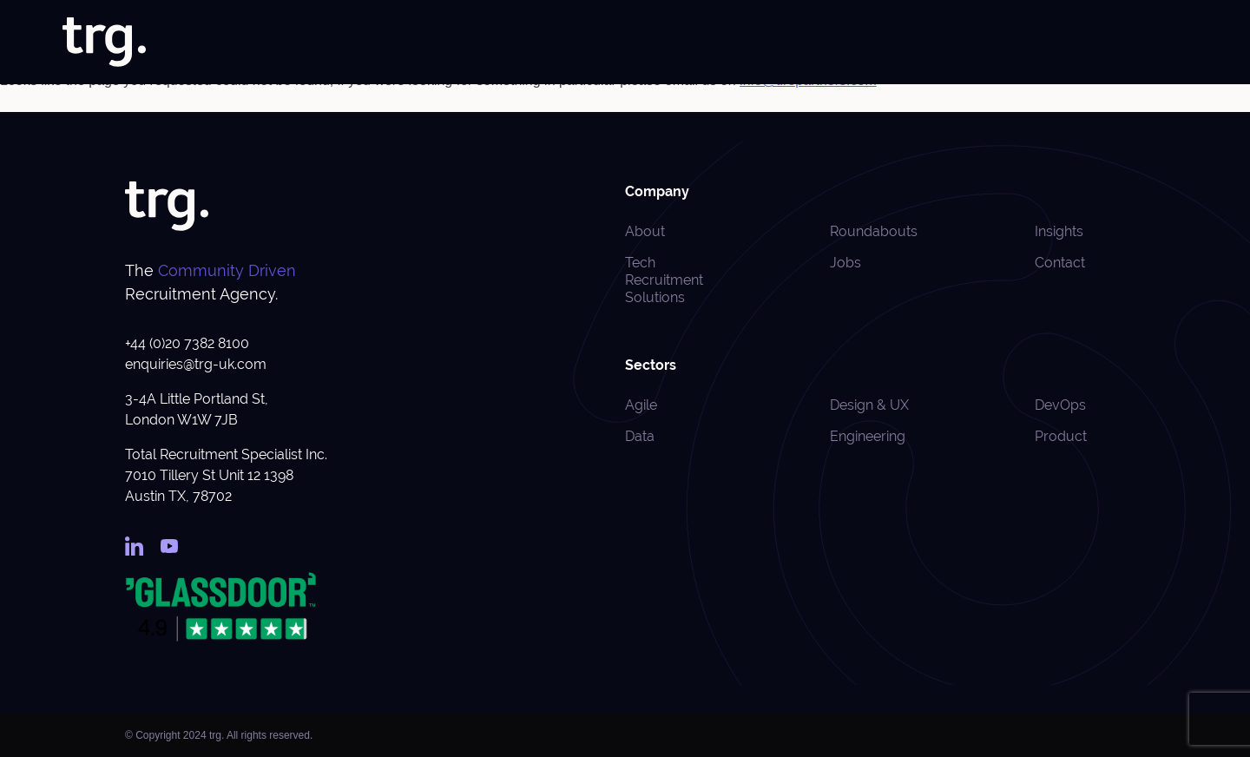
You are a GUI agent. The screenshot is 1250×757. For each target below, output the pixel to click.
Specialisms (825, 42)
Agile (641, 405)
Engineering (867, 436)
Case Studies (924, 42)
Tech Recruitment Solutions (664, 280)
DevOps (1060, 405)
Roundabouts (1083, 42)
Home (572, 42)
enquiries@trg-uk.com (195, 364)
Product (1061, 436)
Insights (1003, 42)
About (626, 42)
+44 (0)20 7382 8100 (187, 343)
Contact (1165, 42)
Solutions (736, 42)
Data (640, 436)
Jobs (676, 42)
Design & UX (869, 405)
